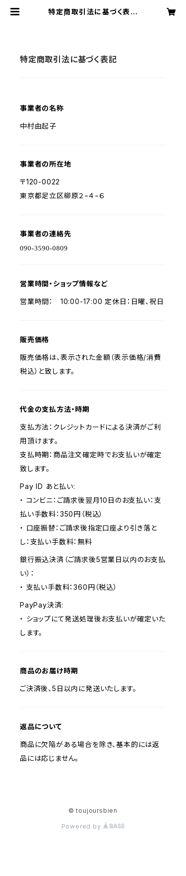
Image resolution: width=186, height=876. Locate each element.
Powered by (93, 826)
